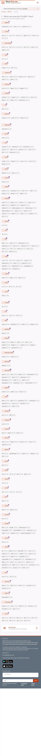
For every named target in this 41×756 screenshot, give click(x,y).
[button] (20, 8)
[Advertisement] (20, 309)
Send (36, 748)
